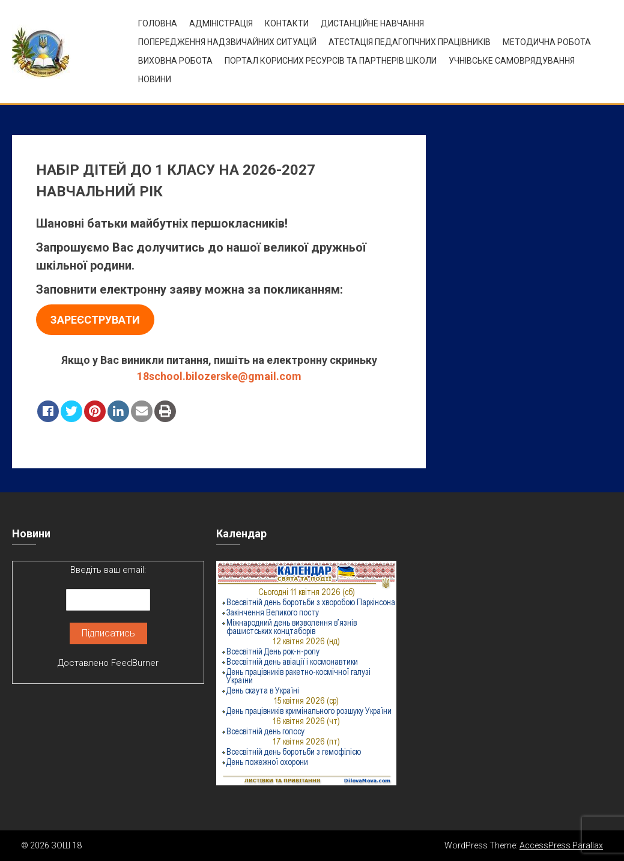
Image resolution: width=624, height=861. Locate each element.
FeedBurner (135, 662)
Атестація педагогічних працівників (410, 42)
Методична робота (547, 42)
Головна (157, 23)
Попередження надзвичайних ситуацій (227, 42)
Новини (154, 79)
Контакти (287, 23)
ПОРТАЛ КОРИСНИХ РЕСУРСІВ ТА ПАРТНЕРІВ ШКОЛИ (331, 60)
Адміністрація (221, 23)
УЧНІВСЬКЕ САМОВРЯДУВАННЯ (512, 60)
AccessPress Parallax (561, 845)
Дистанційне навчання (372, 23)
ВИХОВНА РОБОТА (175, 60)
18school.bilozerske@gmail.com (219, 376)
